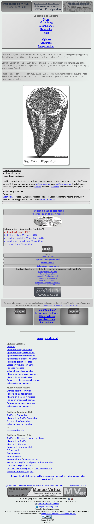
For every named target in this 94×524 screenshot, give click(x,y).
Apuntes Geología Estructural (21, 352)
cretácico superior (63, 184)
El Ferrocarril (13, 450)
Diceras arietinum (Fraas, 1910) (18, 244)
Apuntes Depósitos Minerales (21, 355)
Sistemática (46, 29)
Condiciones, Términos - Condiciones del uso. (58, 513)
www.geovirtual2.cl (47, 338)
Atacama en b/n (30, 459)
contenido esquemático (56, 476)
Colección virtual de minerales (21, 364)
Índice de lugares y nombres (20, 424)
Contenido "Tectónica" (47, 280)
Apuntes (11, 346)
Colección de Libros (43, 468)
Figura (46, 19)
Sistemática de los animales (20, 370)
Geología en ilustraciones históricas (23, 380)
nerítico (38, 186)
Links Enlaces (13, 468)
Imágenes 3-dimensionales (40, 462)
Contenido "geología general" (48, 276)
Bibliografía (25, 468)
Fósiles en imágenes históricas (21, 399)
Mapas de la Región (16, 462)
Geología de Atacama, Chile (20, 447)
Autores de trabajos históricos (21, 402)
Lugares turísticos (35, 438)
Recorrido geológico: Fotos (19, 361)
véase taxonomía (47, 199)
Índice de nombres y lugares (20, 471)
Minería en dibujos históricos (21, 396)
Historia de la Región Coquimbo (22, 418)
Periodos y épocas (15, 367)
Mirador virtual (14, 459)
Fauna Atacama (14, 456)
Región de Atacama (16, 438)
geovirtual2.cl (11, 485)
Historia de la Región (16, 441)
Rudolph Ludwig (48, 256)
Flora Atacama (13, 453)
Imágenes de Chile (15, 430)
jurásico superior (43, 184)
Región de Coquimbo (17, 415)
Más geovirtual (46, 46)
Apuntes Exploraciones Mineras (22, 358)
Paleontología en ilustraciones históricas (47, 311)
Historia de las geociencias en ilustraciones (47, 319)
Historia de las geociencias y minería (74, 485)
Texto (46, 32)
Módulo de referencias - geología (22, 374)
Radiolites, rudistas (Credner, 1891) (20, 235)
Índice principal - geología (47, 272)
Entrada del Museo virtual (19, 390)
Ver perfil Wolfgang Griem (47, 506)
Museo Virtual (47, 262)
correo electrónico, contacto (48, 504)
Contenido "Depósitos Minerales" (47, 283)
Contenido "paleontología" (48, 278)
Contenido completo (47, 274)
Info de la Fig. (46, 22)
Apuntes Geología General (48, 259)
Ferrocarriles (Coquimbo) (19, 421)
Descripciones (46, 26)
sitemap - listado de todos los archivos (27, 476)
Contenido (46, 42)
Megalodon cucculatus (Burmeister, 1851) (24, 238)
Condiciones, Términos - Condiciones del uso (60, 305)
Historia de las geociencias (19, 377)
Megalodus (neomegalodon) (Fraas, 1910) (23, 241)
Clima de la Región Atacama (20, 465)
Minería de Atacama (16, 444)
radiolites (55, 186)
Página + (46, 39)
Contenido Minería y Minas (48, 285)
